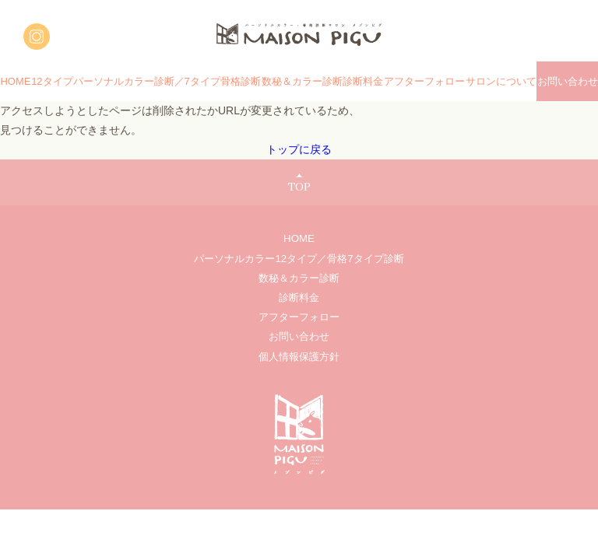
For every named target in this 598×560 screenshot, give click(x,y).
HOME (15, 81)
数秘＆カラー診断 (302, 81)
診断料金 (363, 81)
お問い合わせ (567, 81)
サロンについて (501, 81)
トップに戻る (299, 149)
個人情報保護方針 (299, 356)
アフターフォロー (424, 81)
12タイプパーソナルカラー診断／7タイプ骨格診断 (146, 81)
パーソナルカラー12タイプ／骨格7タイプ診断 (298, 258)
